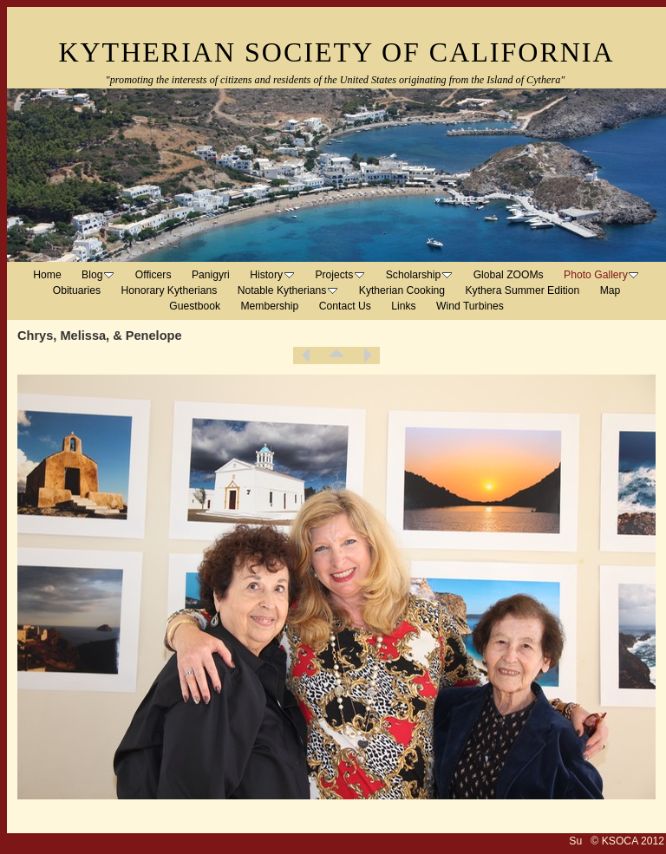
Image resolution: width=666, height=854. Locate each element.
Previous (306, 355)
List (336, 355)
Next (367, 355)
